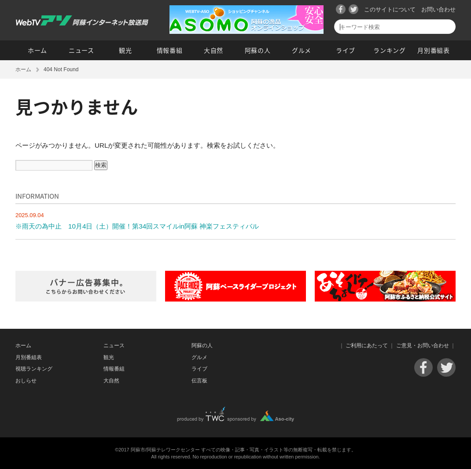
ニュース (81, 50)
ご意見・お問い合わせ (422, 345)
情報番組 (170, 50)
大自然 (213, 50)
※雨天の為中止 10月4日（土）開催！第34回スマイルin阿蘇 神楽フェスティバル (137, 226)
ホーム (37, 50)
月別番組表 (433, 50)
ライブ (345, 50)
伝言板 (199, 381)
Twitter (353, 9)
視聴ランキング (33, 369)
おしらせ (26, 381)
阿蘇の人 (258, 50)
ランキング (389, 50)
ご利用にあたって (367, 345)
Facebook (341, 9)
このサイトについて (390, 9)
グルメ (301, 50)
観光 (125, 50)
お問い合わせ (438, 9)
